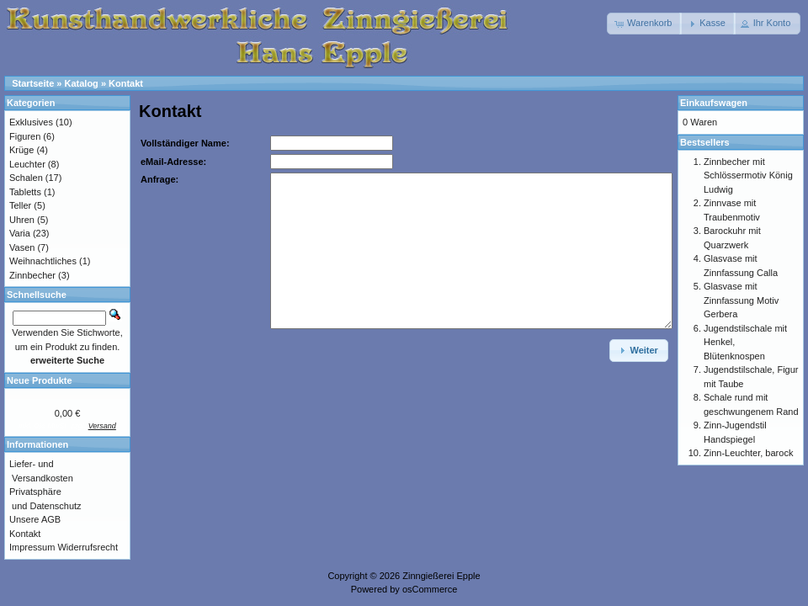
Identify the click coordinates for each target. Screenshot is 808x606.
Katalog (81, 83)
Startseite (33, 83)
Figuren (24, 136)
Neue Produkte (39, 380)
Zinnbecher (32, 275)
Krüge (21, 150)
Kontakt (126, 83)
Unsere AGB (35, 519)
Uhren (22, 220)
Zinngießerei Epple (441, 576)
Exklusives (31, 122)
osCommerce (429, 589)
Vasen (22, 247)
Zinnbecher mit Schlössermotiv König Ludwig (748, 175)
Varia (19, 233)
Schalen (26, 178)
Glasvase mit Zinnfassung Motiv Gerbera (741, 300)
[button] (644, 24)
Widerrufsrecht (87, 547)
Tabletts (25, 192)
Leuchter (27, 164)
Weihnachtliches (43, 261)
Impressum (32, 547)
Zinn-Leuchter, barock (748, 453)
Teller (20, 205)
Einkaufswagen (713, 103)
